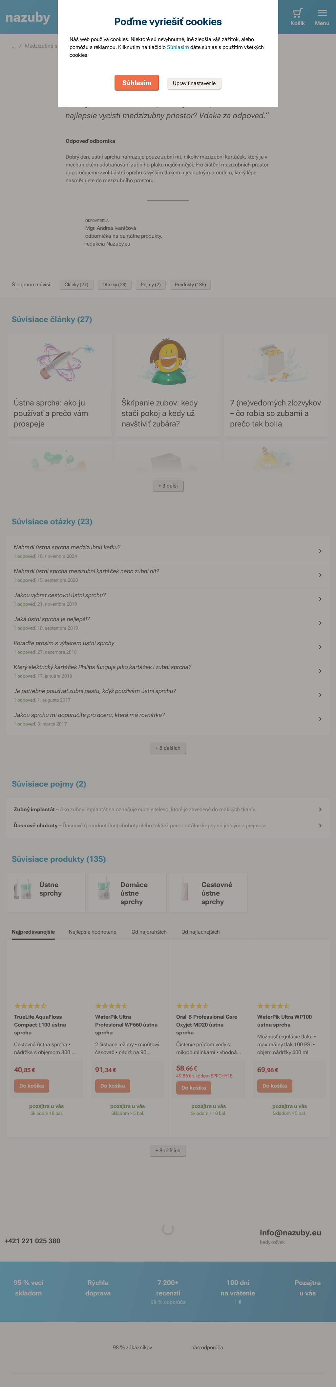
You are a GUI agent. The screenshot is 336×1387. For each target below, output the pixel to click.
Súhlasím (178, 47)
